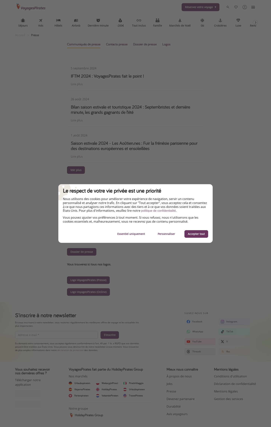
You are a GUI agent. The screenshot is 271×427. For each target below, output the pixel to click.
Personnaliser (166, 234)
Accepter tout (196, 234)
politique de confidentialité (158, 210)
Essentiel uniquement (131, 234)
